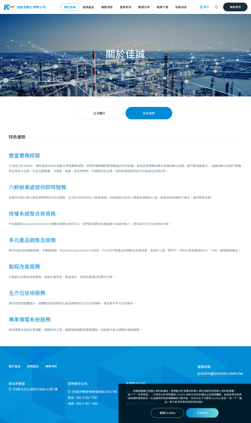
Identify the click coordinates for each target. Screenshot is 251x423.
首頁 (108, 63)
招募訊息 (181, 7)
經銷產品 (88, 7)
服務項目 (107, 7)
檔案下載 (162, 7)
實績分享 (144, 7)
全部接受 (202, 413)
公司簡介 (99, 113)
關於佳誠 (70, 7)
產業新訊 (125, 7)
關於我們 (122, 63)
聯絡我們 (235, 7)
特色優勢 (140, 63)
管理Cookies (167, 413)
